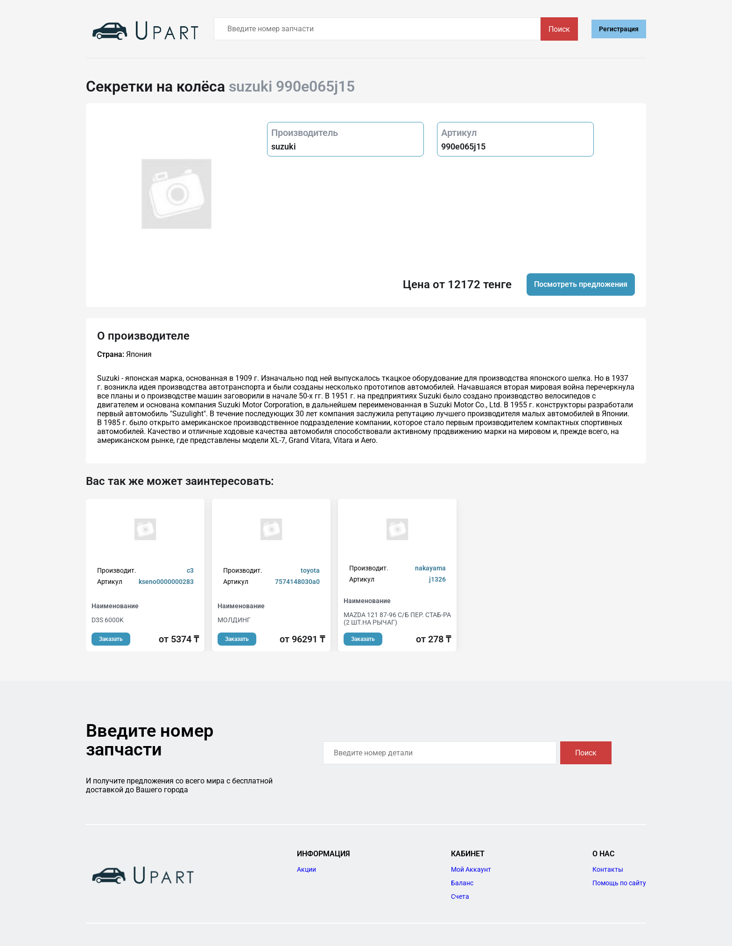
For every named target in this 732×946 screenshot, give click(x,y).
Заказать (111, 639)
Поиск (559, 29)
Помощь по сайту (619, 883)
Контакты (607, 869)
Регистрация (619, 29)
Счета (460, 896)
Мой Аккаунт (471, 869)
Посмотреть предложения (580, 284)
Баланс (462, 883)
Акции (306, 869)
